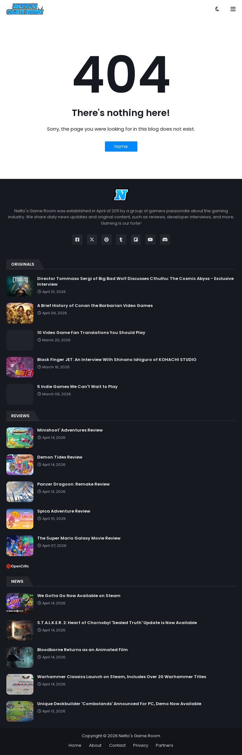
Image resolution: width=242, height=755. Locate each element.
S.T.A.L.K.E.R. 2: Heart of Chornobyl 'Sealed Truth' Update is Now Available (117, 623)
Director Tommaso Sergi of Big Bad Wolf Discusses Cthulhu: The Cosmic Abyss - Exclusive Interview (135, 281)
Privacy (140, 745)
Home (121, 146)
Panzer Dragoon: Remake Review (73, 484)
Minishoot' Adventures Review (70, 430)
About (95, 745)
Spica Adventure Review (63, 511)
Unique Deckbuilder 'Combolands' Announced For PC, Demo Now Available (119, 704)
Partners (164, 745)
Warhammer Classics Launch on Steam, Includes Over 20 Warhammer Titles (121, 677)
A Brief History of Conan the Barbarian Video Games (95, 306)
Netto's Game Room (139, 736)
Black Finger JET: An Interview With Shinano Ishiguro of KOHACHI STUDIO (117, 360)
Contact (117, 745)
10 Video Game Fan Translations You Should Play (91, 333)
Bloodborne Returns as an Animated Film (82, 650)
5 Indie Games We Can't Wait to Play (77, 387)
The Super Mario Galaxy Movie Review (79, 538)
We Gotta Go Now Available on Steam (79, 596)
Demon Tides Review (59, 457)
